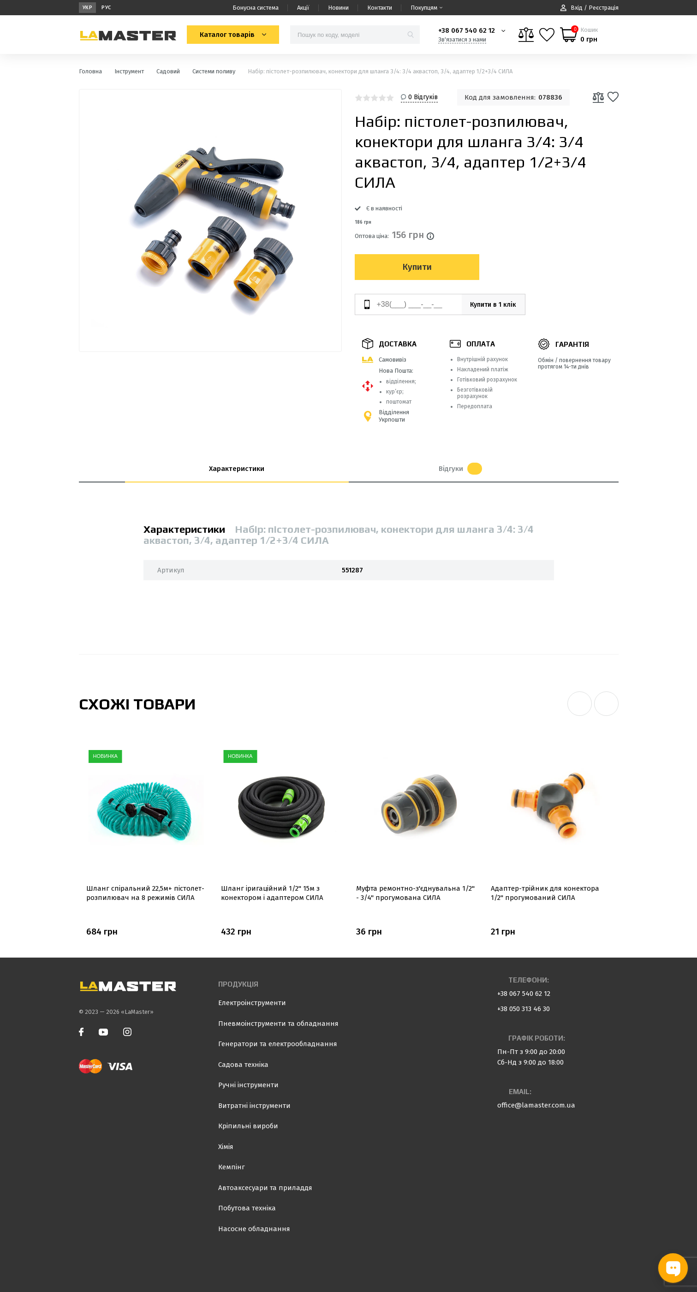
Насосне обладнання (254, 1229)
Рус (106, 8)
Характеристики (236, 468)
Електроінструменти (252, 1003)
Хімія (225, 1147)
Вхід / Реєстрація (589, 7)
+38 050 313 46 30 (523, 1009)
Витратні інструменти (254, 1105)
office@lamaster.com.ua (536, 1105)
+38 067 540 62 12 (466, 30)
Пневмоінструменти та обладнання (278, 1023)
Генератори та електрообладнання (277, 1044)
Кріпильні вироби (248, 1126)
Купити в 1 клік (488, 305)
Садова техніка (243, 1064)
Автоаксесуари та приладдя (265, 1188)
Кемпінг (231, 1167)
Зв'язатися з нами (462, 39)
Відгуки (460, 469)
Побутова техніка (247, 1208)
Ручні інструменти (248, 1085)
